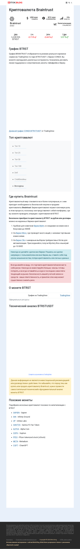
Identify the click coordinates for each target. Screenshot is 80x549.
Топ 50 (17, 159)
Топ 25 (17, 153)
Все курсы (19, 186)
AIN (14, 417)
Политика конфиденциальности (26, 539)
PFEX (15, 437)
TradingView (65, 295)
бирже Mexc (21, 233)
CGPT (15, 445)
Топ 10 (17, 146)
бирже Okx (20, 240)
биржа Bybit (39, 226)
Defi (16, 173)
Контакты (9, 539)
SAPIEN (16, 413)
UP (14, 421)
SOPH (15, 433)
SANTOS (16, 425)
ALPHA (16, 429)
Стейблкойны (20, 179)
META (15, 441)
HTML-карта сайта (66, 539)
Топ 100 (18, 166)
